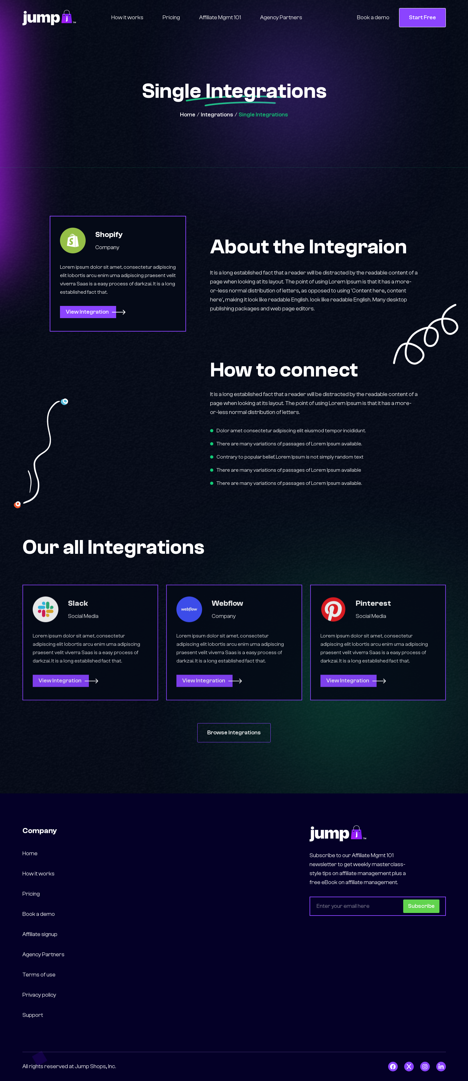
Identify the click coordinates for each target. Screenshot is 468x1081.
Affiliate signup (39, 934)
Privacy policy (39, 995)
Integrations (217, 114)
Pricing (171, 17)
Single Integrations (263, 114)
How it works (127, 17)
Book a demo (373, 17)
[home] (49, 17)
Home (187, 114)
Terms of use (38, 974)
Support (32, 1015)
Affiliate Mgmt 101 (220, 17)
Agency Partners (281, 17)
